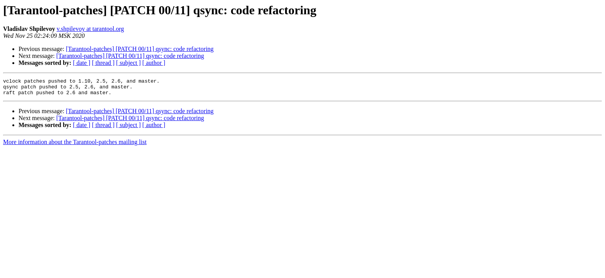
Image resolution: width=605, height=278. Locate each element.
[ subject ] (128, 62)
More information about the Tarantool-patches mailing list (75, 145)
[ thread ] (103, 62)
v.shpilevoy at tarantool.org (90, 28)
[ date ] (81, 62)
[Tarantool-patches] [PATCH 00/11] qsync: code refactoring (140, 49)
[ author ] (154, 62)
